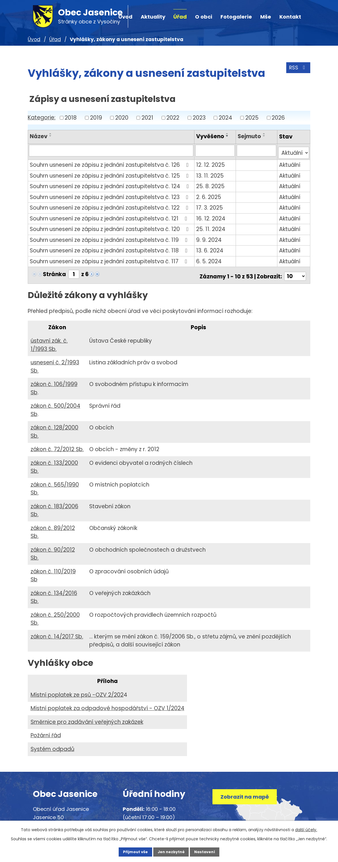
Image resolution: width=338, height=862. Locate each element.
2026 (278, 117)
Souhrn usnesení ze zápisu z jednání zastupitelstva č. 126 (110, 162)
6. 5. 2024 (209, 259)
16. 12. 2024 (211, 216)
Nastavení (210, 851)
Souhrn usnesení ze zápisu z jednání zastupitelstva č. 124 (110, 184)
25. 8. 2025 (211, 184)
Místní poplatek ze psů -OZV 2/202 (77, 690)
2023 (199, 117)
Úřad (180, 16)
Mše (265, 16)
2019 (96, 117)
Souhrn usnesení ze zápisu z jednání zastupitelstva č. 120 (110, 226)
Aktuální (290, 162)
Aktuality (153, 16)
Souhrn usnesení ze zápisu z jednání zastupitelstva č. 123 (110, 194)
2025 (252, 117)
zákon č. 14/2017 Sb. (57, 632)
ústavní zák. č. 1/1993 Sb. (49, 340)
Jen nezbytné (171, 851)
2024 (225, 117)
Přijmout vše (129, 851)
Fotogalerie (236, 16)
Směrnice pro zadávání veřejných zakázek (87, 717)
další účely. (306, 828)
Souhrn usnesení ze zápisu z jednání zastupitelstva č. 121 (109, 216)
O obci (203, 16)
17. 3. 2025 (210, 205)
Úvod (34, 39)
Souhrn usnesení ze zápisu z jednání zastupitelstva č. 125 (110, 173)
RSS (297, 70)
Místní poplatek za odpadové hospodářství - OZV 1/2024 (107, 703)
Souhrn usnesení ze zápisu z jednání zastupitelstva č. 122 (110, 205)
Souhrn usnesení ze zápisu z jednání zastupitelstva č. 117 (109, 259)
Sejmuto (250, 136)
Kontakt (290, 16)
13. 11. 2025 (210, 173)
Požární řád (46, 730)
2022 (172, 117)
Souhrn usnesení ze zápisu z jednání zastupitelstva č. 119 (110, 237)
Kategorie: (41, 117)
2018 (71, 117)
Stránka (54, 272)
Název (38, 136)
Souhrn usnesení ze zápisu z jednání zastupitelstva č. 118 (110, 248)
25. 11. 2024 (211, 226)
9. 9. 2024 (209, 237)
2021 (147, 117)
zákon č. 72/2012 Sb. (57, 444)
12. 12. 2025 (211, 162)
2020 (121, 117)
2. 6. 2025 (209, 194)
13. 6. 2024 (210, 248)
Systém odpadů (52, 744)
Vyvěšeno (211, 136)
